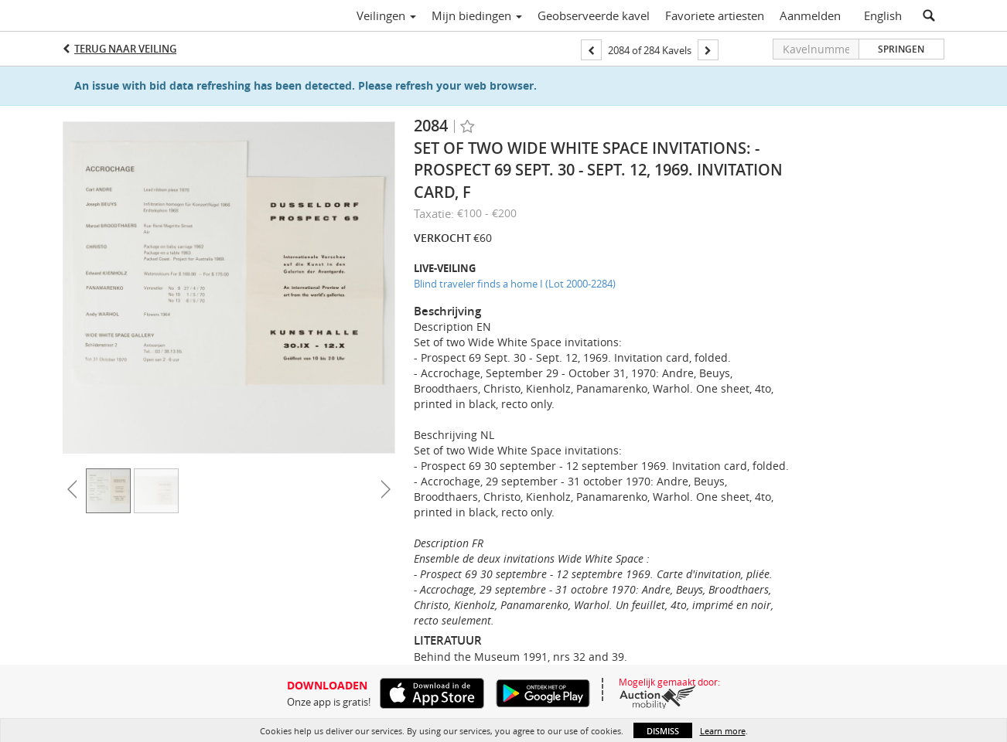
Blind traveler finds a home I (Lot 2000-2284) (515, 284)
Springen (901, 49)
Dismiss (663, 731)
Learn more (723, 731)
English (883, 15)
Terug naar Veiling (125, 49)
